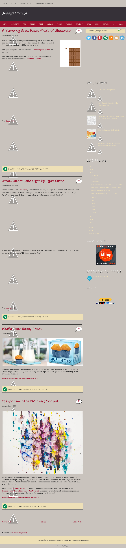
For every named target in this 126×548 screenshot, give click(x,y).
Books (32, 24)
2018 (91, 166)
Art (24, 24)
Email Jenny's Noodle (100, 276)
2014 (91, 169)
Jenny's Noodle (14, 13)
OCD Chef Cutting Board (106, 90)
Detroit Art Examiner (44, 4)
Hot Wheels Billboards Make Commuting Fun (108, 104)
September (95, 181)
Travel (105, 24)
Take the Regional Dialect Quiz (109, 130)
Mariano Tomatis (34, 59)
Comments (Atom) (19, 533)
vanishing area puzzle (41, 50)
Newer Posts (7, 522)
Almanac (15, 24)
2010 (91, 223)
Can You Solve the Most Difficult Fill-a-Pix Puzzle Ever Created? (111, 117)
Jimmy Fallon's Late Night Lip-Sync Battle (33, 181)
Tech (97, 24)
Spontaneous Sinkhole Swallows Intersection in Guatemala (109, 144)
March (94, 213)
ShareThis (9, 169)
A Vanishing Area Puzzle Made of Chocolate (36, 31)
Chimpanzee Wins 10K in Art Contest (30, 401)
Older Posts (77, 522)
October (94, 178)
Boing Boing (11, 121)
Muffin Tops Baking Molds (22, 329)
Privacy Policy (94, 233)
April (93, 210)
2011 (91, 220)
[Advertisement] (76, 24)
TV (113, 24)
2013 (91, 172)
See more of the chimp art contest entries (20, 498)
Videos (120, 24)
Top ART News (25, 4)
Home (4, 4)
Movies (50, 24)
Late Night (10, 308)
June (93, 203)
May (93, 207)
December (95, 175)
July (93, 200)
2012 (91, 217)
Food (41, 24)
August (94, 197)
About (13, 4)
